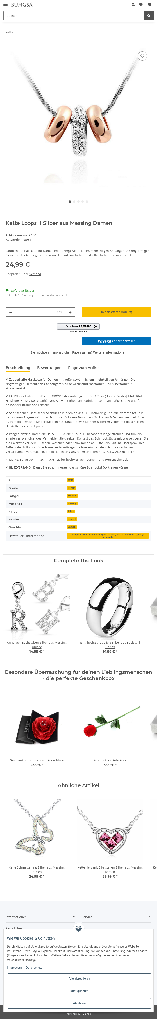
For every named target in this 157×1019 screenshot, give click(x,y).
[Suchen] (73, 15)
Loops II (72, 519)
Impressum (14, 967)
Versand (35, 274)
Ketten (26, 240)
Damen (72, 526)
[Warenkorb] (149, 4)
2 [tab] (74, 201)
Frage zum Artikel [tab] (84, 368)
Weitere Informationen (109, 352)
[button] (133, 4)
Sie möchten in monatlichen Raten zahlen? (78, 352)
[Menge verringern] (10, 312)
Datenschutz (34, 967)
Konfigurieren (79, 991)
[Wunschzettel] (141, 4)
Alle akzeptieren (79, 978)
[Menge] (34, 312)
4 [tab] (82, 201)
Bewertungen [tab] (49, 368)
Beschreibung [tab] (18, 368)
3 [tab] (78, 201)
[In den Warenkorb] (9, 45)
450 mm (72, 495)
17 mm (71, 487)
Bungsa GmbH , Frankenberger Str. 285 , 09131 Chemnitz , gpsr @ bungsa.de (107, 535)
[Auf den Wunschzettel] (142, 56)
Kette (70, 479)
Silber (71, 511)
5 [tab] (87, 201)
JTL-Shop (86, 1013)
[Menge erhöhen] (70, 312)
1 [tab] (70, 201)
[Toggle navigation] (5, 2)
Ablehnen (79, 1003)
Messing (72, 503)
